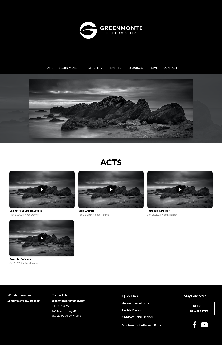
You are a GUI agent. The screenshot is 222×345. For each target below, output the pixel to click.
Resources (136, 67)
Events (115, 67)
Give (154, 67)
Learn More (69, 67)
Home (48, 67)
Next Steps (95, 67)
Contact (170, 67)
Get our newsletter (199, 308)
